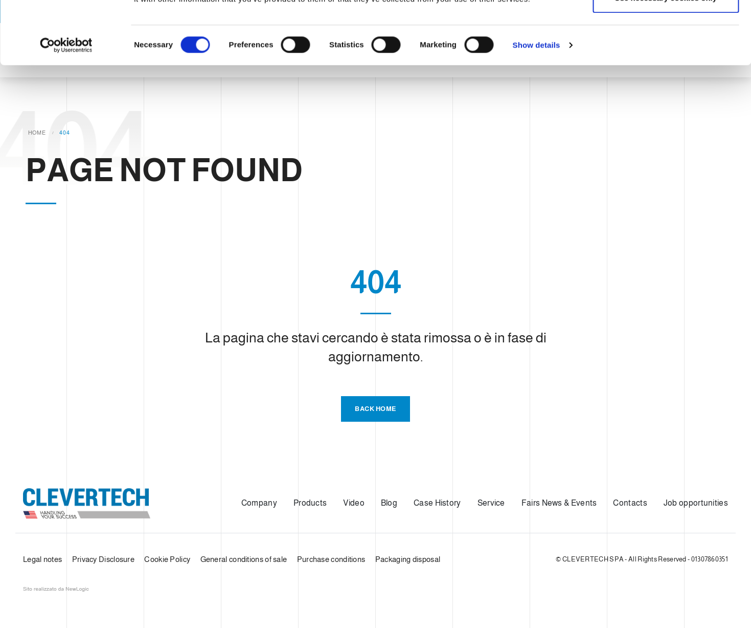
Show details (536, 107)
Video (354, 503)
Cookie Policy (167, 559)
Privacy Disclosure (103, 559)
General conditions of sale (243, 559)
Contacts (630, 503)
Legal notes (42, 559)
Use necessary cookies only (666, 60)
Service (491, 503)
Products (310, 503)
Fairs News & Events (559, 503)
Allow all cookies (666, 27)
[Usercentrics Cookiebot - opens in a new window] (66, 108)
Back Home (375, 409)
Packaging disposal (407, 559)
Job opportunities (696, 503)
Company (259, 503)
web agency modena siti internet (56, 589)
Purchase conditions (331, 559)
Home (37, 132)
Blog (389, 503)
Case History (437, 503)
